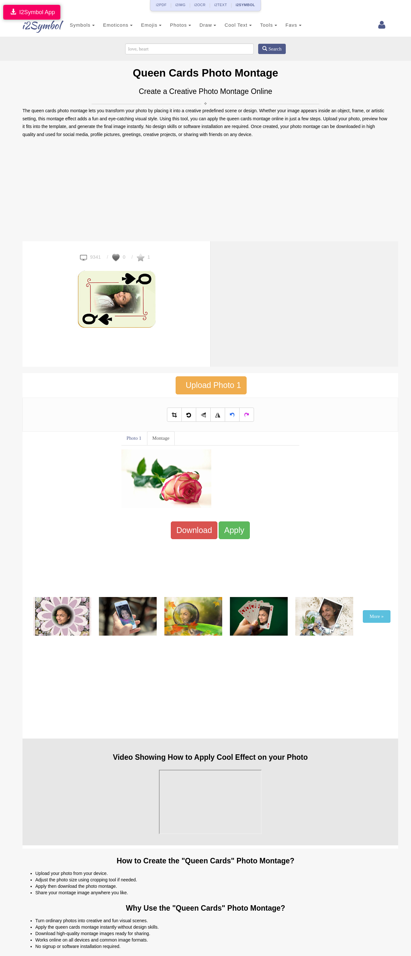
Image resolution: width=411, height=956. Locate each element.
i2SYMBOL (245, 5)
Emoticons (110, 25)
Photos (172, 25)
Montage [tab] (160, 438)
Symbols (74, 25)
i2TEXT (220, 5)
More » (377, 616)
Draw (200, 25)
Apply (234, 530)
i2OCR (200, 5)
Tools (260, 25)
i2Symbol (35, 25)
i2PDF (161, 5)
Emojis (143, 25)
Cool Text (230, 25)
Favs (286, 25)
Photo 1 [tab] (134, 438)
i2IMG (180, 5)
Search (272, 48)
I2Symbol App (32, 12)
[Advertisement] (205, 190)
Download (194, 530)
